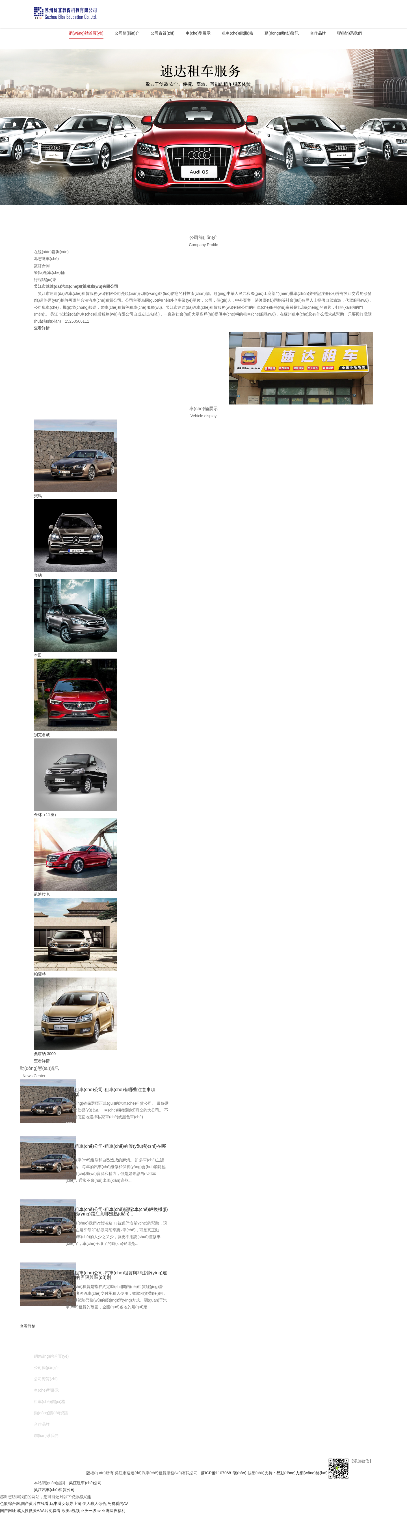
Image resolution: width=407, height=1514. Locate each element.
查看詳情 (42, 328)
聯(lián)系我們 (349, 33)
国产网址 (8, 1510)
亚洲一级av (91, 1510)
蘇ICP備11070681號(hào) (224, 1473)
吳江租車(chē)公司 (85, 1483)
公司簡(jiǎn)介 (127, 33)
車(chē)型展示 (198, 33)
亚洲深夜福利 (113, 1510)
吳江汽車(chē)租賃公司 (54, 1489)
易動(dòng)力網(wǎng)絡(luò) (302, 1473)
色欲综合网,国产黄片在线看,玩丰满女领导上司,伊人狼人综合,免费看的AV (64, 1503)
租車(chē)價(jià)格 (237, 33)
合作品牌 (318, 33)
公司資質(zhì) (162, 33)
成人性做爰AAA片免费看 (38, 1510)
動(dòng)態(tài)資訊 (282, 33)
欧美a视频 (71, 1510)
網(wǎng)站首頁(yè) (86, 33)
